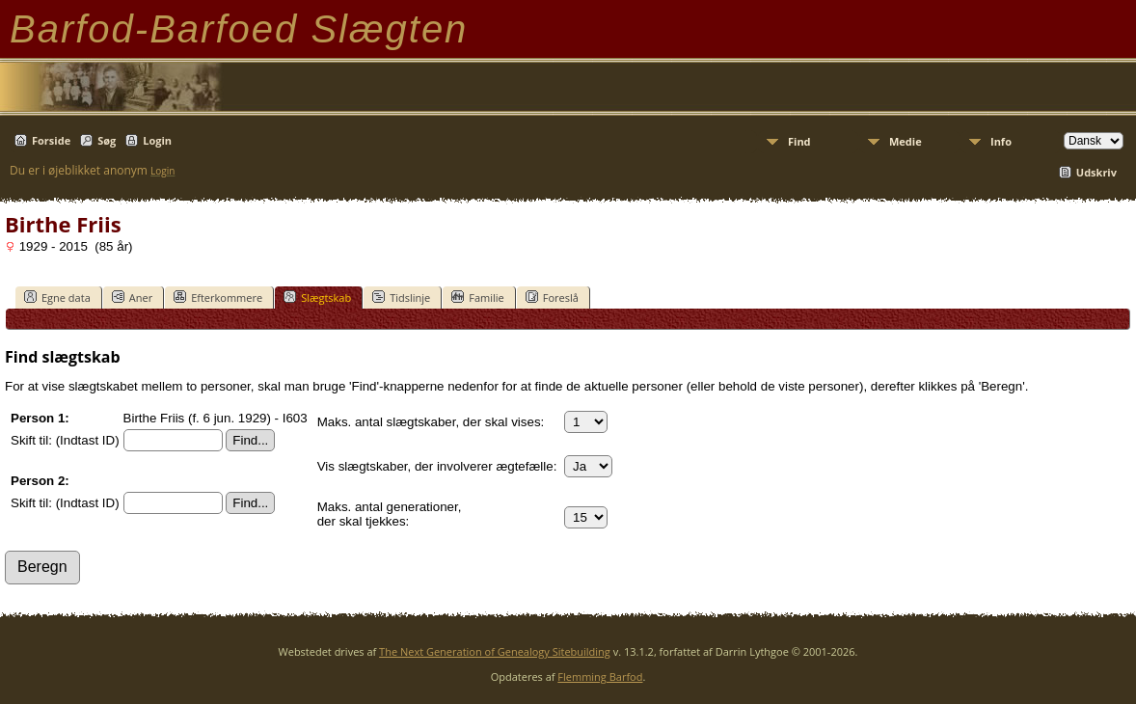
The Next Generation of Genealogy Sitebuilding (494, 651)
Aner (132, 297)
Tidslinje (401, 297)
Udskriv (1096, 172)
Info (1001, 141)
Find (799, 141)
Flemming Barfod (599, 676)
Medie (905, 141)
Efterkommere (218, 297)
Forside (51, 140)
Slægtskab (317, 297)
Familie (477, 297)
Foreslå (552, 297)
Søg (106, 140)
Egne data (57, 297)
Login (157, 140)
